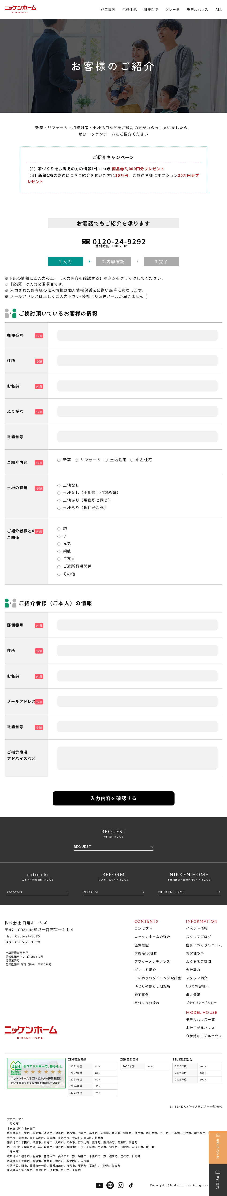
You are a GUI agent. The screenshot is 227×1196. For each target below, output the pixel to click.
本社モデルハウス (200, 1027)
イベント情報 (197, 928)
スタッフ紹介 (197, 977)
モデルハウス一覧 (200, 1019)
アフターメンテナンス (152, 961)
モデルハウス (197, 9)
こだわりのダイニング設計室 (157, 977)
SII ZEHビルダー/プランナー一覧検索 (196, 1106)
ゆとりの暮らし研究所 (152, 986)
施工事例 (108, 9)
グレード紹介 (145, 969)
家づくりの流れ (147, 1002)
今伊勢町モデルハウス (204, 1035)
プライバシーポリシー (201, 1002)
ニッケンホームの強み (152, 936)
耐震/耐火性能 (146, 953)
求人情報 (193, 994)
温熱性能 (130, 9)
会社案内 (193, 969)
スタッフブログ (198, 936)
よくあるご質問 (198, 961)
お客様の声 (195, 953)
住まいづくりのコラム (204, 945)
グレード (172, 9)
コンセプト (143, 928)
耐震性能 (151, 9)
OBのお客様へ (197, 986)
